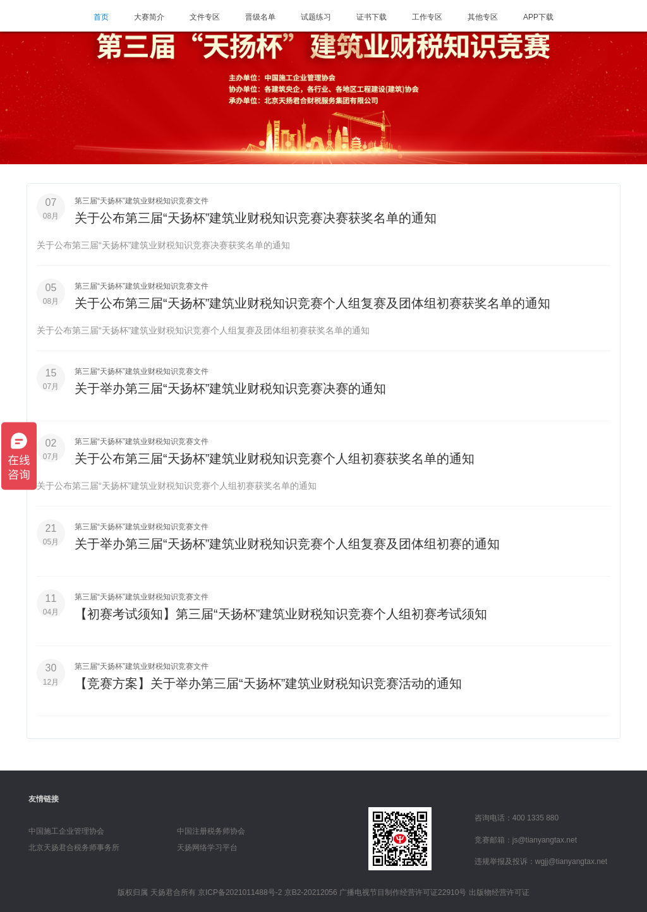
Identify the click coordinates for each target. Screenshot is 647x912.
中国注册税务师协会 (211, 827)
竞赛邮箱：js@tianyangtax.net (526, 835)
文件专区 (205, 17)
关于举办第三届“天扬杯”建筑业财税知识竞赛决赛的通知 (230, 387)
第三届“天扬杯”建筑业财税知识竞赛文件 (142, 200)
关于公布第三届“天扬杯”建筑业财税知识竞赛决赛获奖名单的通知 (256, 218)
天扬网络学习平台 (207, 843)
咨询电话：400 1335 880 (517, 814)
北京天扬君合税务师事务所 (73, 843)
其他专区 (483, 17)
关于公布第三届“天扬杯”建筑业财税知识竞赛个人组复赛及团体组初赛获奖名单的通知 (312, 302)
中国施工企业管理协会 (66, 827)
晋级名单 (260, 17)
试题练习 (316, 17)
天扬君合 (165, 888)
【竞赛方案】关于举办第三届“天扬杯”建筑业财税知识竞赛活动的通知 (268, 680)
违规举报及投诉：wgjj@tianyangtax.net (541, 857)
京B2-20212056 (310, 888)
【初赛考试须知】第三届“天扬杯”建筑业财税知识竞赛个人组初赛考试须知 (281, 611)
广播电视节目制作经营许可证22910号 (402, 888)
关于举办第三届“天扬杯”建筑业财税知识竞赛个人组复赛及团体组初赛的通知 (287, 541)
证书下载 (371, 17)
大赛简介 (149, 17)
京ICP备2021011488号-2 (240, 888)
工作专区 (427, 17)
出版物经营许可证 (499, 888)
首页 (101, 17)
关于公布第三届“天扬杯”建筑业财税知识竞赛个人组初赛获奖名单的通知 (275, 457)
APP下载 (538, 17)
